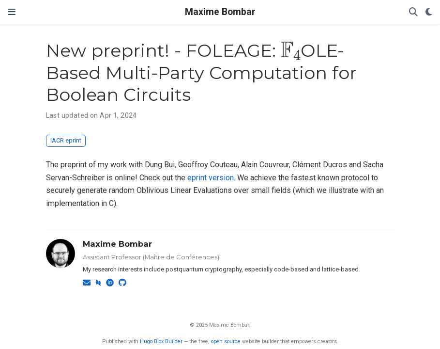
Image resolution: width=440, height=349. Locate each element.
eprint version (210, 177)
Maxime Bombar (220, 11)
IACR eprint (65, 140)
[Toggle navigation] (11, 12)
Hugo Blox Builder (161, 341)
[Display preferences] (428, 12)
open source (226, 341)
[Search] (413, 12)
